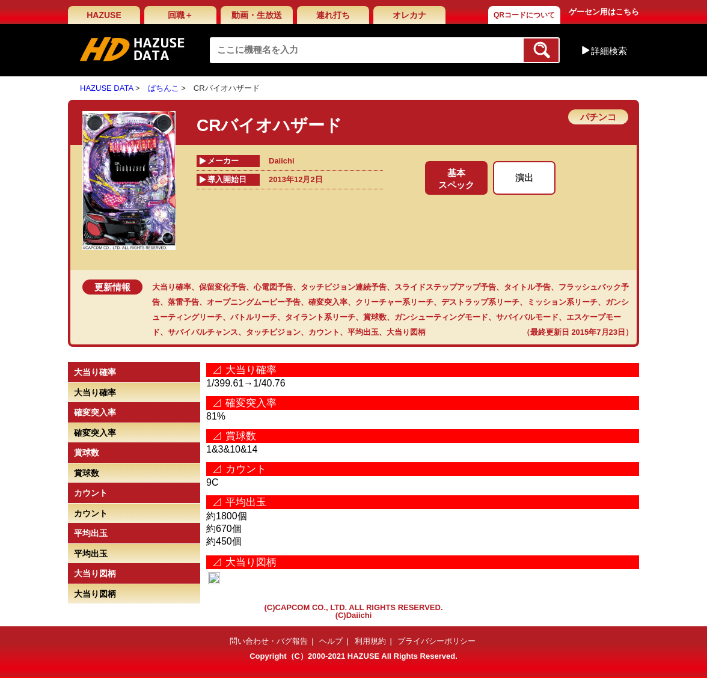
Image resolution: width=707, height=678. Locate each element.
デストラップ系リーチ (480, 302)
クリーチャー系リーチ (394, 302)
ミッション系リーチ (562, 302)
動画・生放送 (256, 15)
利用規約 (370, 641)
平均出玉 (363, 332)
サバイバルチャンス (203, 332)
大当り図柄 (406, 332)
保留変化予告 (222, 287)
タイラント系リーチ (320, 317)
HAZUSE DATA (106, 88)
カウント (324, 332)
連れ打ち (333, 15)
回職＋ (180, 15)
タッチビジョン (273, 332)
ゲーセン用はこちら (604, 11)
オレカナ (409, 15)
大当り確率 (171, 287)
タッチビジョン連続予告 (344, 287)
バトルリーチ (253, 317)
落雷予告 (183, 302)
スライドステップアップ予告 (445, 287)
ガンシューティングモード (441, 317)
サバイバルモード (527, 317)
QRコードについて (524, 15)
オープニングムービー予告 (254, 302)
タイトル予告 (527, 287)
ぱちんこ (163, 88)
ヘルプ (331, 641)
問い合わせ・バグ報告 (269, 641)
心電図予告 (273, 287)
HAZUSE (104, 15)
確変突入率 (327, 302)
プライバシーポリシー (436, 641)
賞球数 (375, 317)
